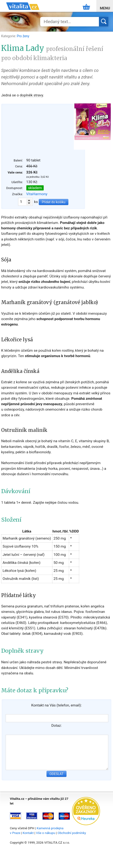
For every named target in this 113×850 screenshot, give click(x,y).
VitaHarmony (36, 194)
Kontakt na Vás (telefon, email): (56, 705)
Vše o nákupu (45, 833)
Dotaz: (56, 725)
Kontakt (28, 833)
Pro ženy (23, 36)
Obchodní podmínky (72, 833)
